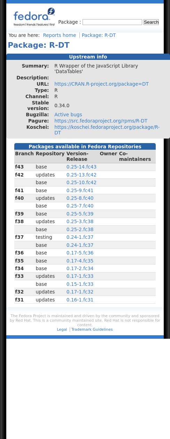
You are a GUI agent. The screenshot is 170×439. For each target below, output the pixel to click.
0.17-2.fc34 (80, 268)
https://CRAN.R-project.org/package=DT (101, 84)
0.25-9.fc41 (80, 190)
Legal (62, 329)
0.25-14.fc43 (81, 167)
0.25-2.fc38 (80, 229)
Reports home (59, 35)
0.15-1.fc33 (80, 284)
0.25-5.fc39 (80, 214)
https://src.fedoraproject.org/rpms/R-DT (100, 121)
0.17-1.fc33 (80, 276)
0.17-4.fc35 (80, 261)
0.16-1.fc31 (80, 300)
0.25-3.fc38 (80, 221)
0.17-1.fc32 (80, 292)
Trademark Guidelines (92, 329)
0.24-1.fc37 (80, 237)
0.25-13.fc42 (81, 175)
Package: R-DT (99, 35)
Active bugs (68, 114)
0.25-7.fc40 (80, 206)
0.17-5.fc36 (80, 253)
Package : (70, 22)
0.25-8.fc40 (80, 198)
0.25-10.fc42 (81, 182)
